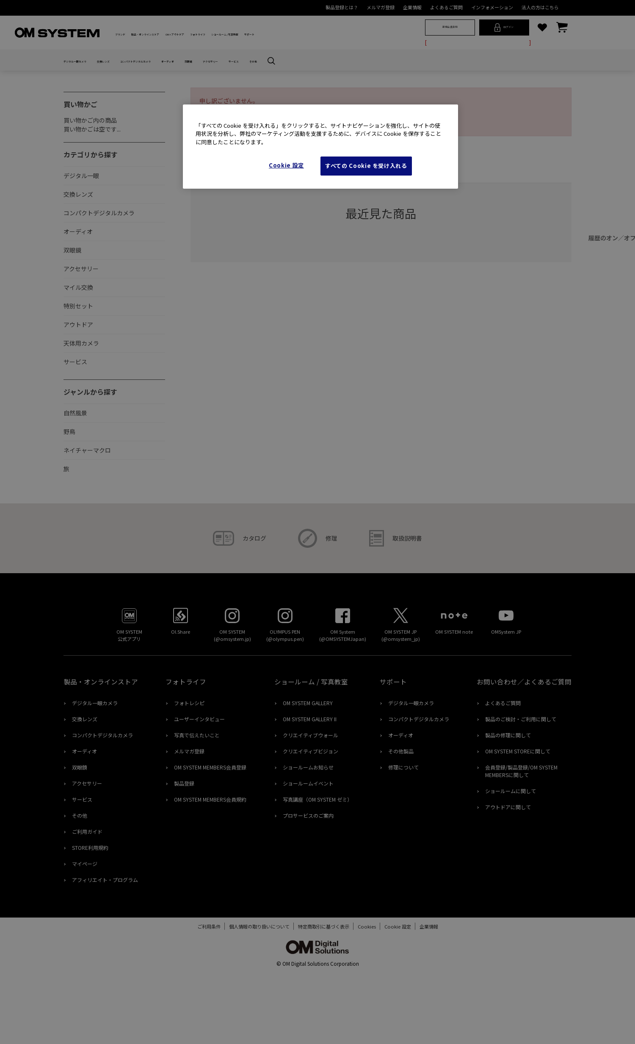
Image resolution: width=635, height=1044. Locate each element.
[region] (320, 146)
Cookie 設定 (286, 165)
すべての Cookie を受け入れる (366, 166)
